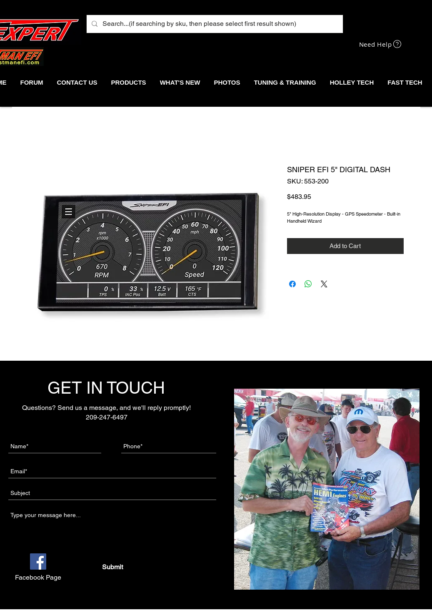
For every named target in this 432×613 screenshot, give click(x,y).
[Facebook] (38, 561)
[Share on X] (324, 284)
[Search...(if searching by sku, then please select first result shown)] (213, 24)
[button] (128, 82)
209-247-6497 (106, 417)
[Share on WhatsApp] (308, 284)
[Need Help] (381, 44)
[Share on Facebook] (292, 284)
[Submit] (112, 567)
